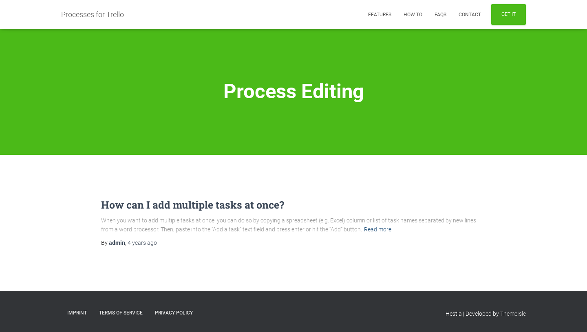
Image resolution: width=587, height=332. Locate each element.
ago (142, 243)
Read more (377, 229)
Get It (508, 14)
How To (413, 15)
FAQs (440, 15)
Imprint (77, 313)
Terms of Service (121, 313)
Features (379, 15)
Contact (470, 15)
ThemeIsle (513, 313)
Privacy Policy (174, 313)
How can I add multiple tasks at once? (192, 204)
